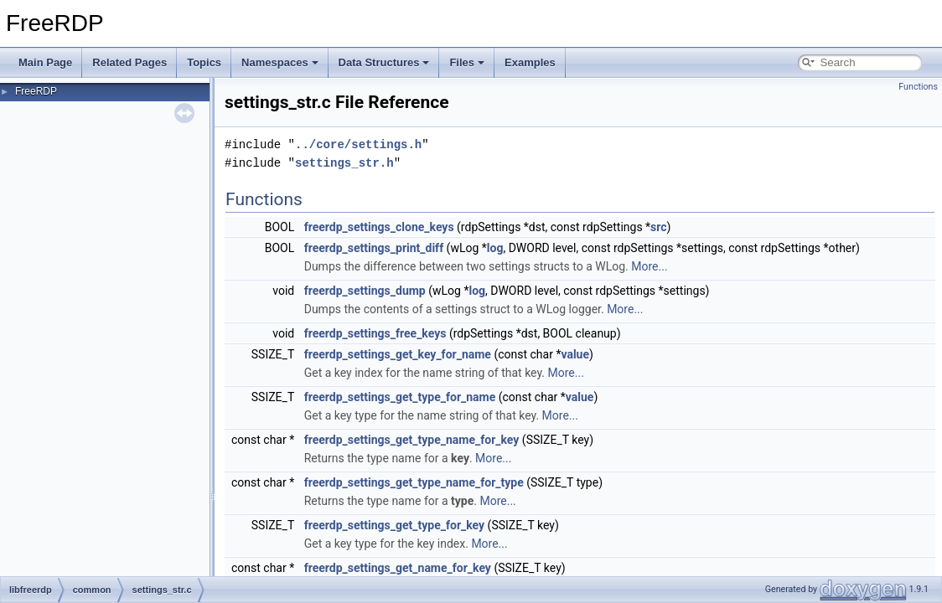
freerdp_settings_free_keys (375, 333)
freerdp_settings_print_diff (373, 248)
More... (649, 266)
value (575, 354)
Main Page (45, 62)
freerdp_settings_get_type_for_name (400, 397)
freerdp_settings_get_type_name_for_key (412, 439)
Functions (918, 86)
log (495, 248)
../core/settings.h (358, 144)
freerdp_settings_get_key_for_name (397, 354)
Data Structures (384, 62)
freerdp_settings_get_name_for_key (397, 568)
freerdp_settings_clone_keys (379, 227)
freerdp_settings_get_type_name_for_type (414, 482)
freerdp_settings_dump (365, 290)
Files (466, 62)
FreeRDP (36, 91)
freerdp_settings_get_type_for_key (394, 525)
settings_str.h (344, 163)
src (658, 227)
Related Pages (129, 62)
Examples (530, 62)
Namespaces (279, 62)
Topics (204, 62)
